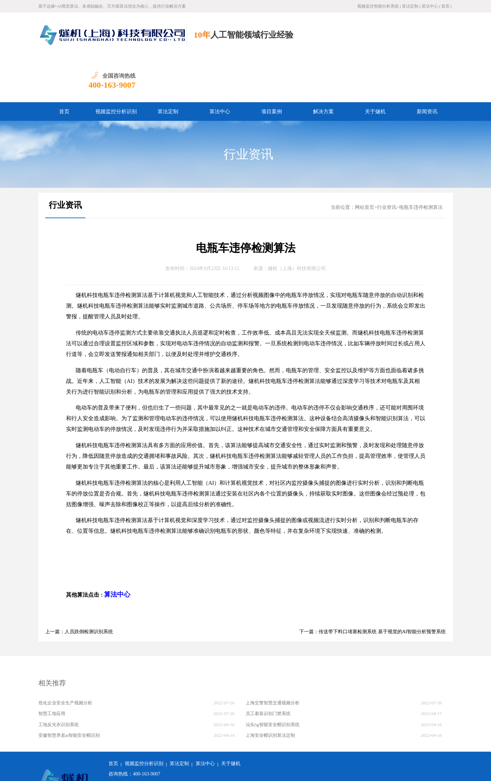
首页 (445, 6)
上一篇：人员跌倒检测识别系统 (79, 586)
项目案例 (271, 66)
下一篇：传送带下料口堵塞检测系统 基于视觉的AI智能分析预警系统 (372, 586)
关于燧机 (375, 66)
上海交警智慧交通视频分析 (273, 658)
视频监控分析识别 (116, 66)
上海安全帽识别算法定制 (270, 690)
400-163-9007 (429, 40)
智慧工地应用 (51, 668)
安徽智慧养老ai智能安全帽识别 (69, 690)
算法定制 (410, 6)
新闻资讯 (427, 66)
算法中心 (430, 6)
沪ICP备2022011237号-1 (208, 770)
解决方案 (323, 66)
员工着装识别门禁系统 (268, 668)
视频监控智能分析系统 (378, 6)
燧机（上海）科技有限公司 (297, 223)
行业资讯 (248, 109)
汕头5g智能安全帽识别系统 (273, 679)
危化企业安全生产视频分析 (65, 658)
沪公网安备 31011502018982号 (143, 770)
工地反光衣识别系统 (58, 679)
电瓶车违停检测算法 (421, 162)
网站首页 (364, 162)
